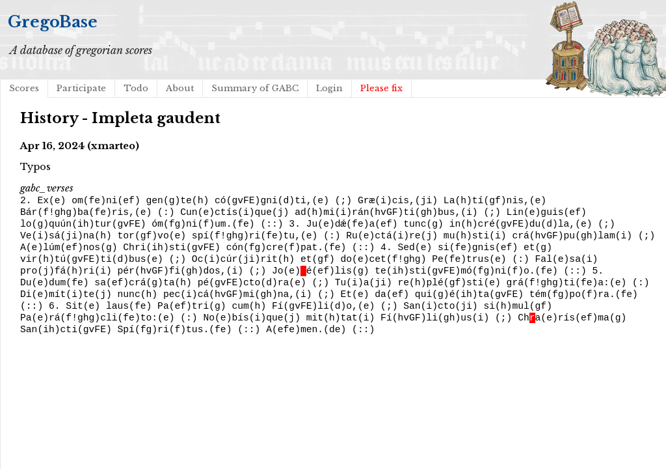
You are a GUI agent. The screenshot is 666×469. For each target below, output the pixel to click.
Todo (136, 88)
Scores (24, 88)
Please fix (381, 88)
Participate (81, 88)
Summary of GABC (255, 88)
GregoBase (53, 21)
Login (329, 88)
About (180, 88)
